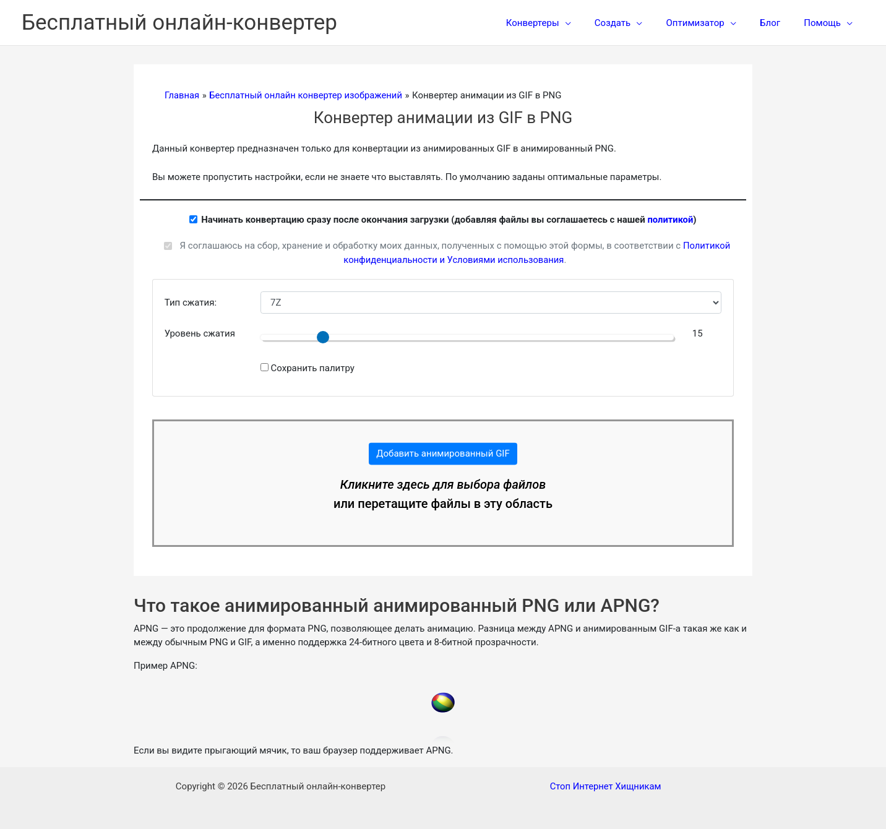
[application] (588, 22)
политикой (670, 219)
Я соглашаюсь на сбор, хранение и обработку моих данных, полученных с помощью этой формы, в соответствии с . (455, 252)
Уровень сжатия (200, 333)
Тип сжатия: (191, 302)
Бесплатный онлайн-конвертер (179, 22)
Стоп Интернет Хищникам (605, 786)
